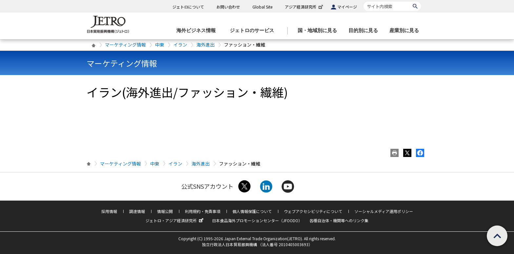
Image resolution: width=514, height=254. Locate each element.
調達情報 (137, 211)
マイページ (347, 7)
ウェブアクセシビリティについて (313, 211)
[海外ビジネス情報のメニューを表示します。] (198, 30)
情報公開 (165, 211)
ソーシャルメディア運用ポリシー (383, 211)
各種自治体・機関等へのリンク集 (338, 220)
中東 (159, 44)
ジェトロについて (188, 7)
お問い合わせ (228, 7)
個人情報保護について (252, 211)
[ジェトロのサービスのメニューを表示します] (254, 30)
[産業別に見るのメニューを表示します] (406, 30)
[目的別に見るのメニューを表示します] (365, 30)
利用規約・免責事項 (202, 211)
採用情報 (109, 211)
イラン (180, 44)
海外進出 (205, 44)
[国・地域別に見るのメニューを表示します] (319, 30)
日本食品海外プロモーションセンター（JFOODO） (257, 220)
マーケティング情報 (125, 44)
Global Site (262, 7)
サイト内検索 (363, 1)
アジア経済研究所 (304, 7)
